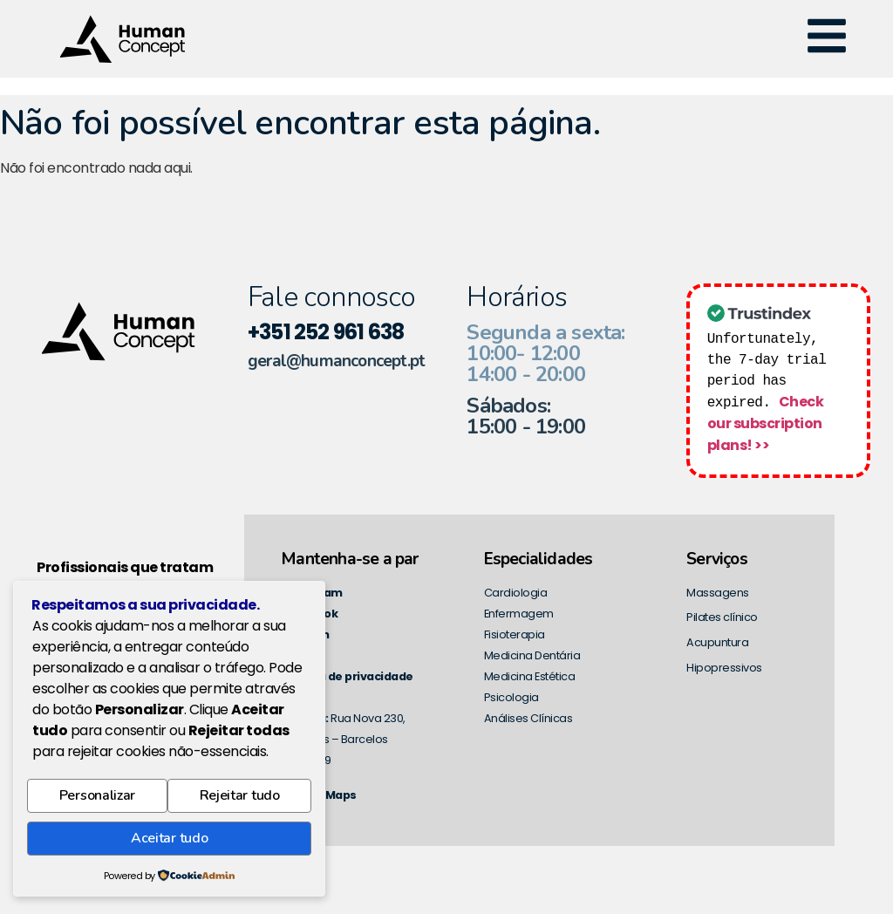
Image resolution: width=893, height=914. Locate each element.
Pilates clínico (722, 615)
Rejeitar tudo (239, 803)
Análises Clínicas (528, 716)
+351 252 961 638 (326, 331)
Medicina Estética (530, 674)
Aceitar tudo (169, 840)
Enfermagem (519, 611)
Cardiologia (516, 590)
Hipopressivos (724, 665)
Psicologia (511, 695)
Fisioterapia (514, 632)
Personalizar (97, 803)
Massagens (717, 590)
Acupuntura (717, 640)
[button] (827, 39)
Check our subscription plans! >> (765, 422)
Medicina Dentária (532, 653)
